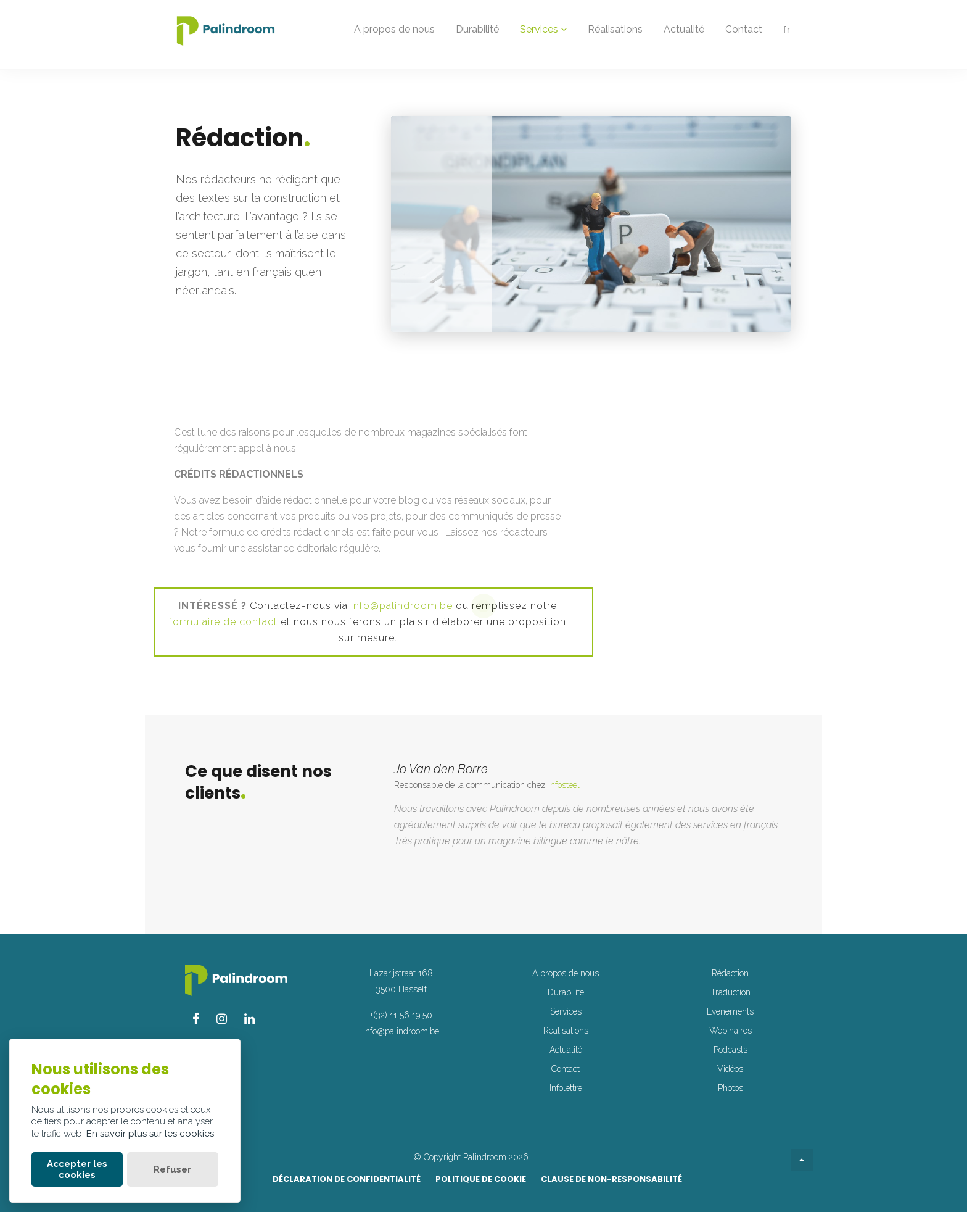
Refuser (172, 1169)
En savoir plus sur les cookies (150, 1133)
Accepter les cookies (77, 1169)
